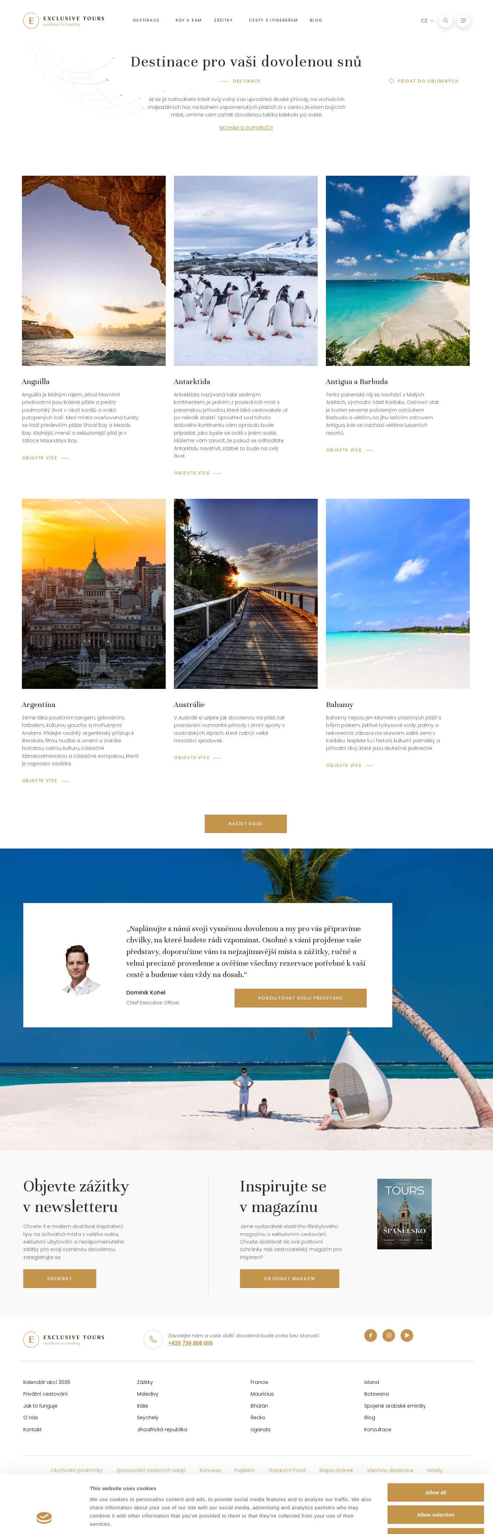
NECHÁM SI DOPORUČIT (246, 127)
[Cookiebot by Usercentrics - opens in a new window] (44, 1521)
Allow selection (435, 1467)
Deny (436, 1489)
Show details (359, 1520)
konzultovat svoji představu (300, 998)
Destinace (247, 81)
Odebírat (59, 1279)
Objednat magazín (289, 1279)
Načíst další (246, 824)
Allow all (436, 1444)
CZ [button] (425, 20)
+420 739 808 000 (190, 1343)
